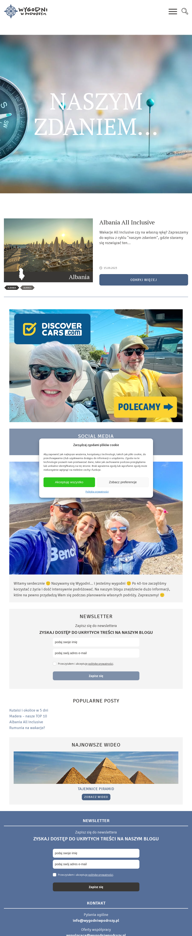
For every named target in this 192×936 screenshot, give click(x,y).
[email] (96, 653)
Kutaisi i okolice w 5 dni (28, 710)
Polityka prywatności (97, 491)
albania (12, 288)
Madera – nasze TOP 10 (28, 716)
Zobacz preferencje (123, 482)
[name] (96, 642)
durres (27, 288)
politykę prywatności (100, 664)
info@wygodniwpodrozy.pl (96, 920)
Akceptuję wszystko (69, 482)
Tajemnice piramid (96, 788)
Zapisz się (96, 676)
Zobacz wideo (96, 797)
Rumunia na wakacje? (27, 727)
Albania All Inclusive (26, 722)
